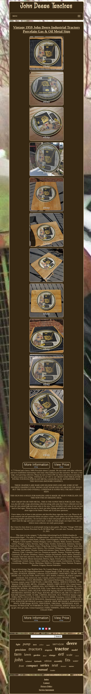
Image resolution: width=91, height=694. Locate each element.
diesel (44, 656)
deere (71, 643)
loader (52, 670)
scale (69, 654)
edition (47, 660)
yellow (41, 645)
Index (46, 679)
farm (18, 654)
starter (71, 666)
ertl (61, 654)
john (19, 659)
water (75, 661)
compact (32, 665)
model (75, 650)
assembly (58, 661)
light (18, 644)
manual (43, 669)
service (58, 644)
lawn (27, 654)
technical (29, 661)
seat (55, 665)
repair (48, 645)
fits (67, 660)
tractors (35, 649)
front (21, 665)
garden (37, 655)
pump (26, 644)
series (44, 665)
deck (35, 645)
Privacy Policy (46, 686)
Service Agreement (46, 690)
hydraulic (38, 661)
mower (63, 666)
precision (20, 649)
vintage (52, 655)
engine (48, 650)
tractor (62, 648)
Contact (46, 683)
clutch (77, 656)
